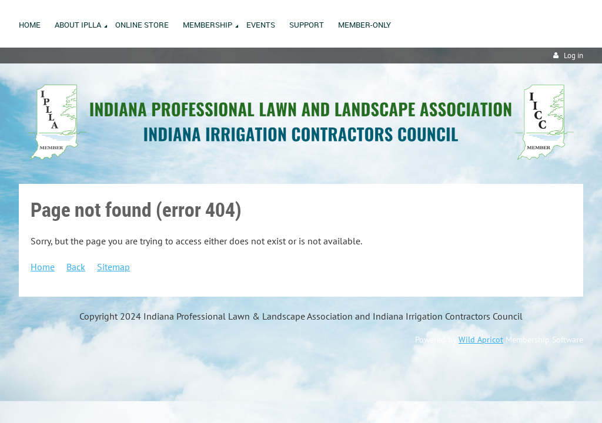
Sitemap (113, 267)
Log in (573, 56)
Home (43, 267)
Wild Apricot (481, 339)
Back (75, 267)
